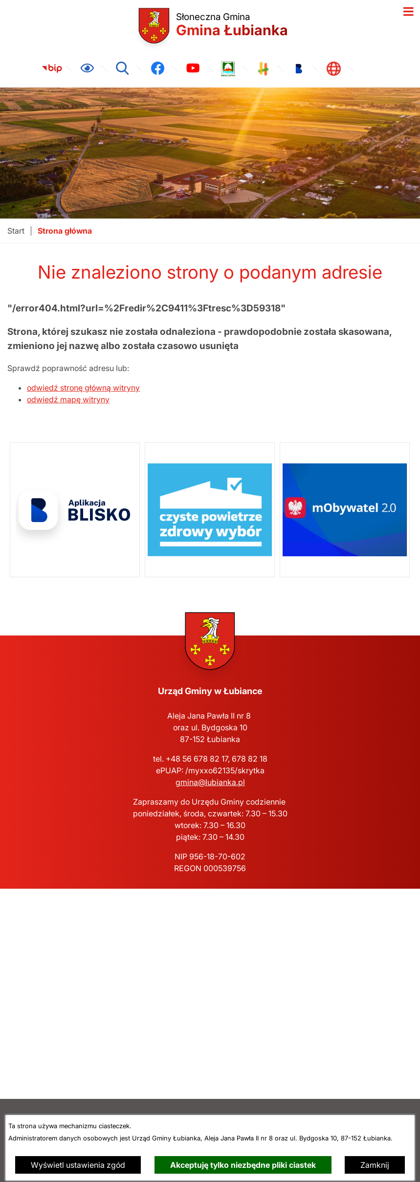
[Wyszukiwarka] (122, 68)
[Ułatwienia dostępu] (87, 68)
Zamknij (374, 1165)
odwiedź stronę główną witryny (83, 388)
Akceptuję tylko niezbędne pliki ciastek (243, 1165)
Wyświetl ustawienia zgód (78, 1165)
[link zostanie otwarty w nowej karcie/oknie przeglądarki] (51, 68)
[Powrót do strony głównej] (15, 231)
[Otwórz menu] (408, 11)
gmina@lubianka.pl (210, 782)
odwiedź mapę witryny (68, 399)
